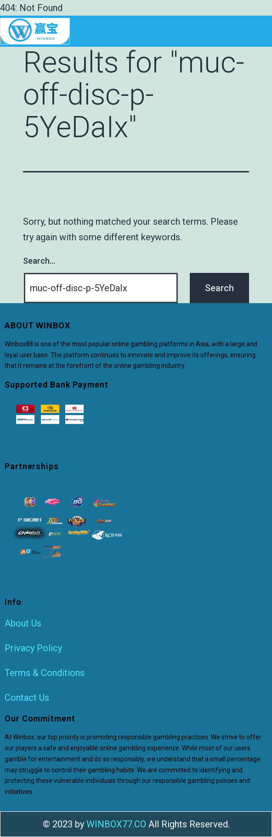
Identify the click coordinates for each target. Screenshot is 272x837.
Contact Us (27, 697)
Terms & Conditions (45, 672)
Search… (39, 261)
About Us (23, 623)
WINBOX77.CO (116, 824)
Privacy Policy (33, 648)
